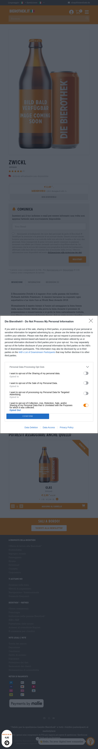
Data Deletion (31, 427)
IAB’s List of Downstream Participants (37, 352)
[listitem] (49, 367)
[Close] (92, 322)
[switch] (85, 373)
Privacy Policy (66, 427)
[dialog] (49, 374)
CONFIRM (28, 416)
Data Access (49, 427)
